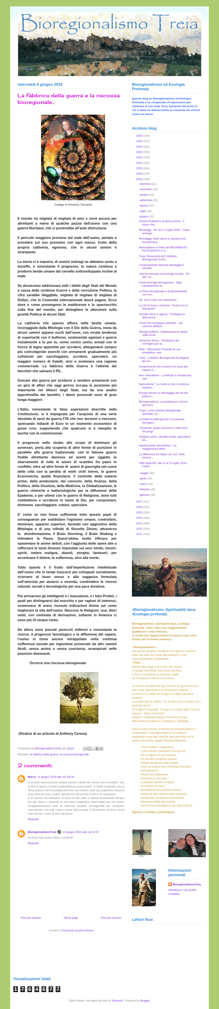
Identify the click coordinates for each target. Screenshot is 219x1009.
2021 (139, 162)
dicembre (146, 183)
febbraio (145, 489)
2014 (139, 517)
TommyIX (117, 1000)
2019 (139, 173)
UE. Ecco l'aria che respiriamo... (158, 299)
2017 (139, 501)
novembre (146, 189)
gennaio (145, 494)
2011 (139, 534)
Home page (71, 917)
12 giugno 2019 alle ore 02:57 (80, 832)
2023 (139, 152)
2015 (139, 512)
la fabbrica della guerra (44, 754)
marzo (144, 484)
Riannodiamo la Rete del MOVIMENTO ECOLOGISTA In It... (163, 249)
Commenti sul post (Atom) (77, 930)
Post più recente (31, 917)
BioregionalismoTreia (42, 832)
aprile (143, 478)
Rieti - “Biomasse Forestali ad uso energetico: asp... (160, 351)
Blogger (144, 1000)
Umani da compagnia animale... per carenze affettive (161, 324)
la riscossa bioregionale (74, 754)
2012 (139, 528)
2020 (139, 168)
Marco (32, 776)
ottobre (144, 194)
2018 (139, 179)
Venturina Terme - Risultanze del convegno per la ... (159, 342)
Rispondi (33, 819)
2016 (139, 507)
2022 (139, 157)
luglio (143, 211)
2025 (139, 141)
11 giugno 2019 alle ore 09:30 (55, 776)
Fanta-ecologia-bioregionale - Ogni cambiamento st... (160, 284)
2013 (139, 523)
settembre (146, 200)
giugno (144, 216)
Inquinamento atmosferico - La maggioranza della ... (157, 447)
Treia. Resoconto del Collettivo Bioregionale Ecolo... (158, 258)
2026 (139, 135)
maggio (144, 473)
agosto (144, 205)
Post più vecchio (111, 917)
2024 (139, 146)
